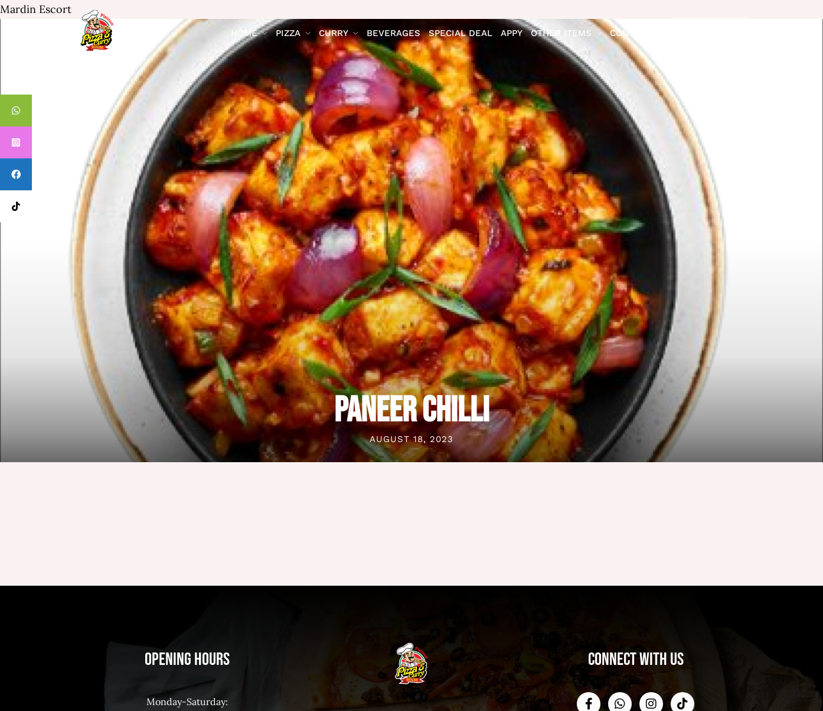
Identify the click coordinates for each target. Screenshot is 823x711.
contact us (638, 33)
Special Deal (460, 33)
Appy (511, 33)
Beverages (393, 33)
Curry (333, 33)
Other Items (561, 33)
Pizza (288, 33)
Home (244, 33)
